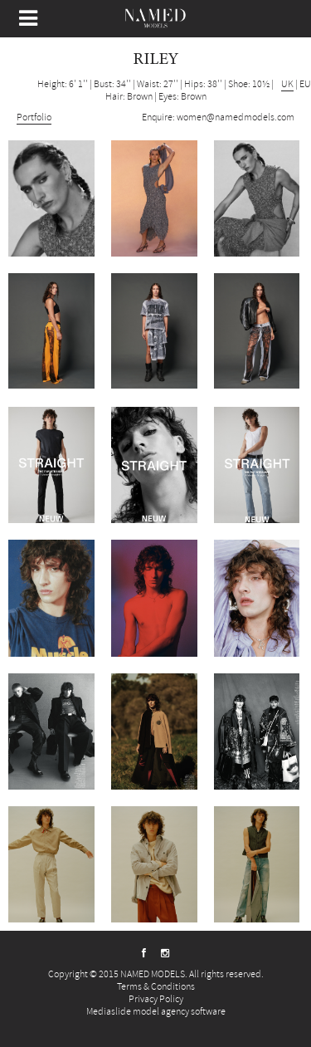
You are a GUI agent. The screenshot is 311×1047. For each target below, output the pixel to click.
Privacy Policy (156, 999)
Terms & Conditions (156, 987)
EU (305, 84)
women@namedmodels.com (235, 117)
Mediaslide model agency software (156, 1011)
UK (287, 84)
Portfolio (34, 117)
